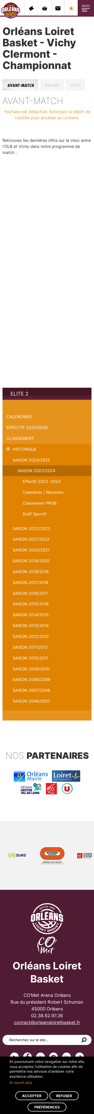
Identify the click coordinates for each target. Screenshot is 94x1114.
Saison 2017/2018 (30, 582)
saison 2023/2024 (36, 470)
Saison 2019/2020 (31, 560)
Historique (25, 449)
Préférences (47, 1107)
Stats (76, 84)
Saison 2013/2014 (31, 625)
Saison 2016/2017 (30, 593)
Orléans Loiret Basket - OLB (10, 10)
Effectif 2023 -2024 (42, 481)
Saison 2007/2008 (31, 690)
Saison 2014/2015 (31, 614)
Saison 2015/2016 (31, 603)
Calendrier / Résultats (43, 492)
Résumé (53, 84)
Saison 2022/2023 (31, 528)
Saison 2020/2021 (31, 549)
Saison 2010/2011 (30, 658)
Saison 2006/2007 (31, 701)
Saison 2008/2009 (31, 679)
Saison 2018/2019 (31, 571)
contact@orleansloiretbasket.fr (47, 1022)
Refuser (64, 1096)
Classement (20, 438)
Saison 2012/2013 (31, 636)
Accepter (31, 1096)
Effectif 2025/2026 (27, 427)
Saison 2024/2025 (31, 460)
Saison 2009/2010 (31, 668)
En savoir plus (21, 1082)
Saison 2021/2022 (31, 539)
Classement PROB (39, 503)
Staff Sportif (34, 513)
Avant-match (22, 84)
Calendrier (19, 416)
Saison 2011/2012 (30, 647)
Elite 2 (19, 394)
